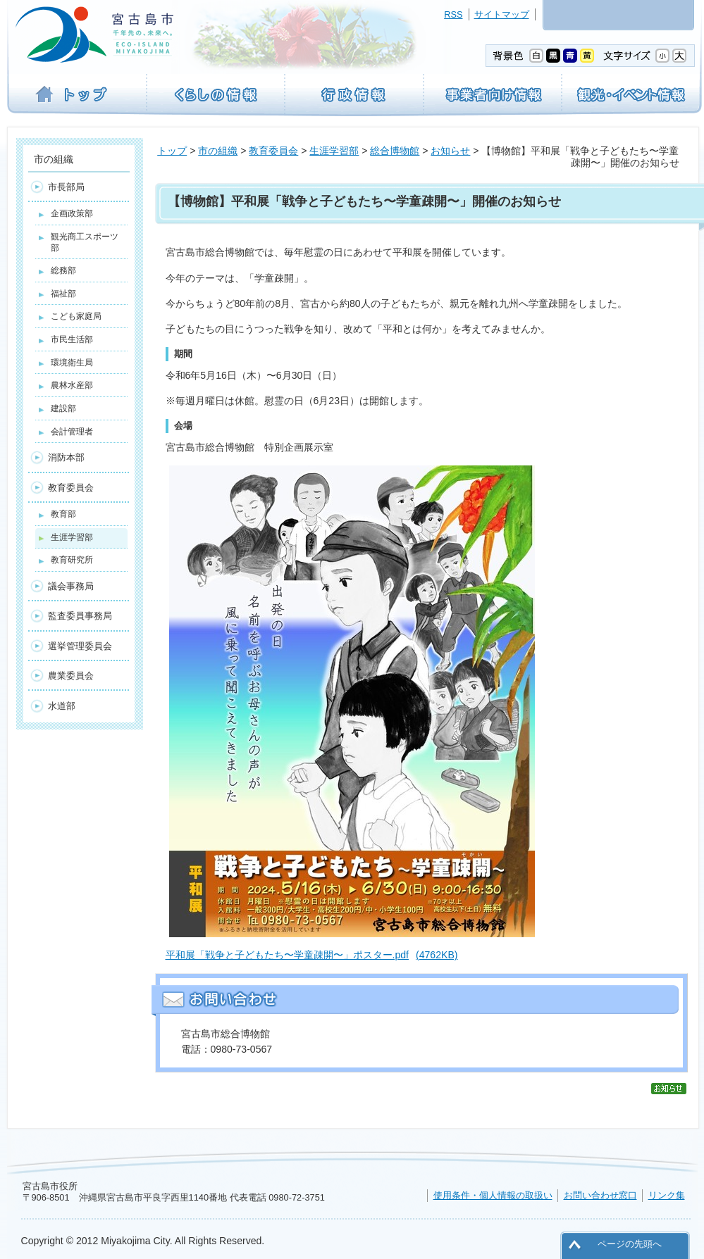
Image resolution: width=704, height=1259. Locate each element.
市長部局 (66, 187)
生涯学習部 (334, 150)
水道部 (61, 706)
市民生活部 (72, 339)
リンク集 (666, 1195)
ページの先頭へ (630, 1244)
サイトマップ (501, 14)
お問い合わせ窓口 (600, 1195)
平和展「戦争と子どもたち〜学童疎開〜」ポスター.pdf (312, 954)
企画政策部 (72, 213)
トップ (172, 150)
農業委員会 (71, 675)
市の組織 (217, 150)
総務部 (63, 270)
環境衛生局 (72, 363)
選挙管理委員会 (80, 646)
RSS (453, 14)
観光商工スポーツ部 (84, 242)
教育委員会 (273, 150)
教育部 (63, 514)
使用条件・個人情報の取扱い (492, 1195)
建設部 (63, 408)
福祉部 (63, 294)
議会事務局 (71, 586)
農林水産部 (72, 385)
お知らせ (450, 150)
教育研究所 (72, 560)
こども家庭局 (76, 316)
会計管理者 (72, 432)
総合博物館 (394, 150)
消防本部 (66, 457)
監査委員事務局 (80, 615)
